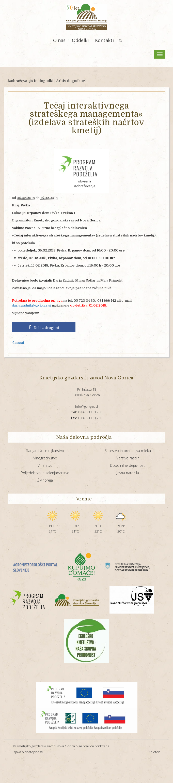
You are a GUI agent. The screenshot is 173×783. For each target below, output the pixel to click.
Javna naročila (128, 472)
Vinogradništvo (45, 458)
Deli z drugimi (43, 327)
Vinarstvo (45, 465)
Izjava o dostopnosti (28, 752)
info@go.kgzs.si (86, 406)
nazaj (18, 342)
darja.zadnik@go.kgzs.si (31, 305)
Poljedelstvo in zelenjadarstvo (45, 472)
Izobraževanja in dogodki (30, 81)
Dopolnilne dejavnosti (128, 465)
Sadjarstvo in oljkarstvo (45, 450)
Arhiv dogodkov (70, 81)
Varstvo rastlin (127, 458)
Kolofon (154, 752)
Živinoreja (45, 480)
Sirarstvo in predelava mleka (128, 450)
